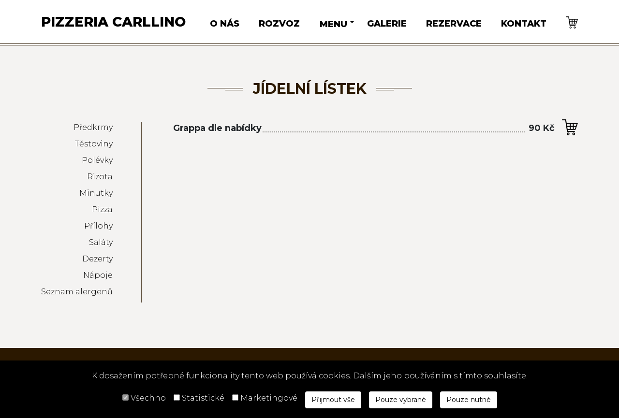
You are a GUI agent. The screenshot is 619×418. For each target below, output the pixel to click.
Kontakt (523, 23)
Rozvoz (279, 23)
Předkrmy (93, 127)
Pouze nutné (468, 399)
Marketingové (268, 398)
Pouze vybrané (400, 399)
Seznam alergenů (77, 291)
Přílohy (98, 226)
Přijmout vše (333, 399)
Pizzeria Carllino (113, 22)
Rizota (100, 176)
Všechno (148, 398)
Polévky (97, 160)
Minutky (96, 193)
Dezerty (97, 258)
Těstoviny (94, 143)
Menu (333, 24)
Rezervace (454, 23)
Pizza (102, 209)
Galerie (387, 23)
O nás (224, 23)
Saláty (101, 242)
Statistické (203, 398)
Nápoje (98, 275)
